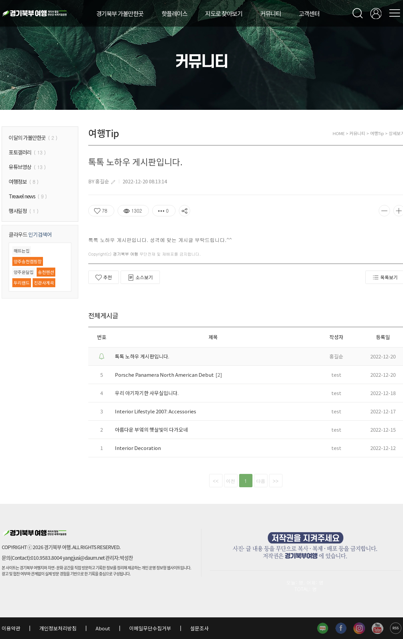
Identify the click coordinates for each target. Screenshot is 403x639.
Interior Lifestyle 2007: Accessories (155, 411)
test (336, 374)
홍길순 (102, 181)
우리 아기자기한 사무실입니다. (147, 392)
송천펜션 (46, 272)
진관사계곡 (44, 283)
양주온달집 (24, 272)
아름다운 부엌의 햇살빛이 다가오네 (151, 429)
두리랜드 (22, 283)
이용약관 (11, 628)
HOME (339, 133)
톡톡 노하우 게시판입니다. (142, 356)
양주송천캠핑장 (28, 261)
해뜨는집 (22, 251)
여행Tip (377, 133)
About (103, 628)
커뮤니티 (270, 13)
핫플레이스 (175, 13)
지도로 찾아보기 (223, 13)
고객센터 (309, 13)
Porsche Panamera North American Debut (164, 374)
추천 (103, 277)
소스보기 (140, 277)
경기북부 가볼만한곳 (120, 13)
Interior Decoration (138, 447)
